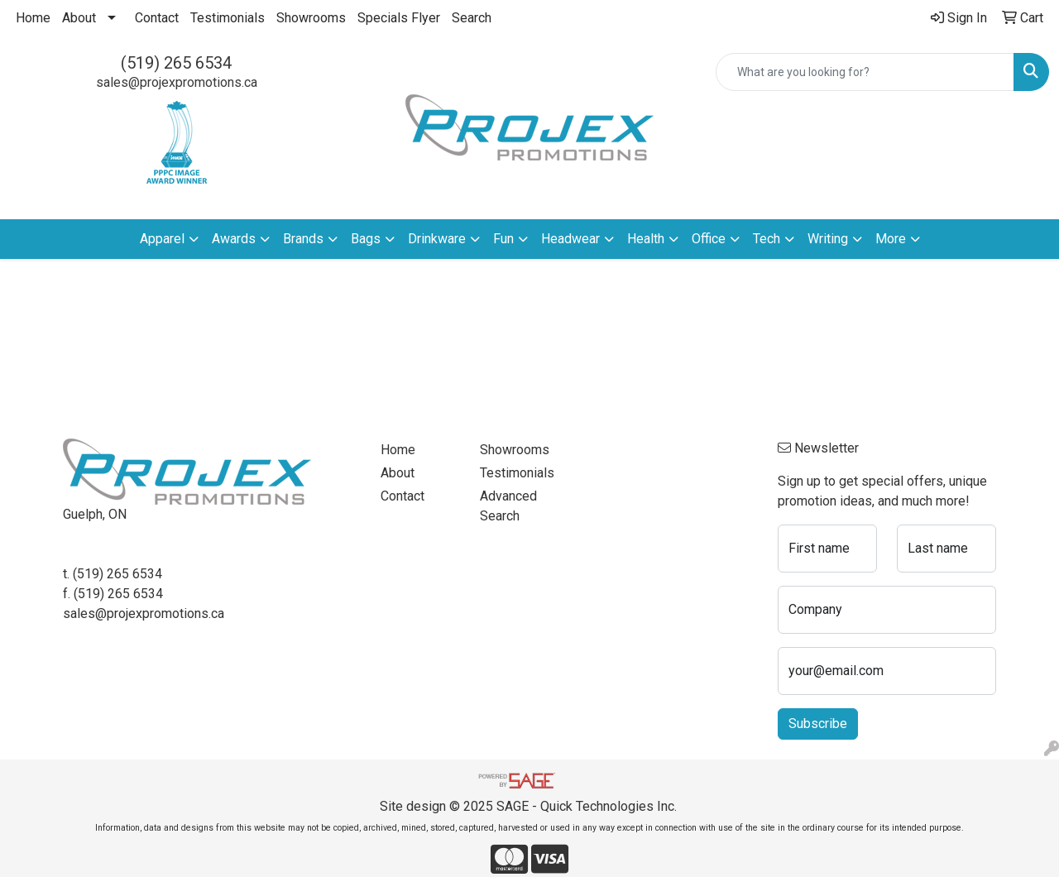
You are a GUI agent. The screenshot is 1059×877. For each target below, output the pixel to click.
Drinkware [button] (437, 239)
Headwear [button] (570, 239)
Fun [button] (503, 239)
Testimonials (227, 18)
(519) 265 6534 (176, 63)
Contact (157, 18)
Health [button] (645, 239)
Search (471, 18)
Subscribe (817, 723)
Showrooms (311, 18)
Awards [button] (234, 239)
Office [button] (709, 239)
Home (33, 18)
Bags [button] (366, 239)
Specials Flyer (398, 18)
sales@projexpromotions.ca (176, 82)
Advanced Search (508, 506)
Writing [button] (827, 239)
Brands (303, 239)
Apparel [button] (162, 239)
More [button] (890, 239)
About (79, 18)
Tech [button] (766, 239)
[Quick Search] (865, 72)
